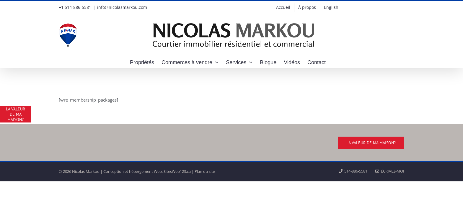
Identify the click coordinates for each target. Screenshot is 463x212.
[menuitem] (331, 7)
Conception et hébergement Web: (133, 171)
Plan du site (205, 171)
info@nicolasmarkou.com (122, 7)
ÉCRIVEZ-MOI (389, 171)
